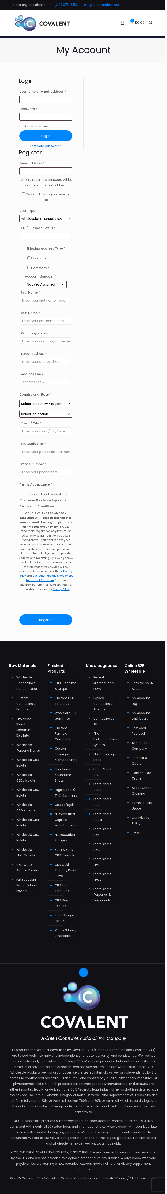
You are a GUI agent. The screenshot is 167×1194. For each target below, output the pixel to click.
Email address (38, 162)
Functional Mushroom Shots (63, 775)
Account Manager (40, 276)
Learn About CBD (102, 772)
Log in (45, 135)
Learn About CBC (102, 847)
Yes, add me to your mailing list (46, 197)
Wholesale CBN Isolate (27, 823)
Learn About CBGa (102, 817)
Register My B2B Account (143, 686)
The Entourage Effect (104, 757)
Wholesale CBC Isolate (27, 838)
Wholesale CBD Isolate (27, 763)
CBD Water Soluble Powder (27, 867)
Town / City (31, 423)
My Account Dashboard (141, 716)
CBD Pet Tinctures (62, 888)
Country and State (35, 394)
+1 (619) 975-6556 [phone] (64, 5)
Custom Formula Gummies (62, 733)
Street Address (34, 353)
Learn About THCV (102, 877)
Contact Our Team (141, 776)
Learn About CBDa (102, 787)
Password (35, 108)
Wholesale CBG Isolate (27, 793)
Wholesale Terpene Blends (28, 748)
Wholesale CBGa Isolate (26, 808)
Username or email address (45, 91)
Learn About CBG (102, 802)
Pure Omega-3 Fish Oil (66, 918)
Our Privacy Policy (140, 821)
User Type (28, 211)
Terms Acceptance (35, 484)
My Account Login (141, 701)
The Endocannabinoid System (105, 739)
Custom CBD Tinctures (64, 701)
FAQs (135, 833)
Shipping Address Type (46, 248)
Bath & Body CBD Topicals (65, 852)
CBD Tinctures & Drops (65, 686)
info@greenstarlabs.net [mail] (101, 5)
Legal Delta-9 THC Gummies (66, 793)
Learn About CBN (102, 832)
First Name (30, 292)
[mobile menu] (107, 22)
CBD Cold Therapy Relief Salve (66, 870)
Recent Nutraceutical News (103, 683)
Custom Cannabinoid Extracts (26, 703)
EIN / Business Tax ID (38, 228)
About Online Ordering (142, 791)
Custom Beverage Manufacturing (66, 754)
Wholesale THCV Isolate (25, 852)
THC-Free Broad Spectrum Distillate (24, 727)
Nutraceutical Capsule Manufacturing (66, 820)
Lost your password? (45, 146)
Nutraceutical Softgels (65, 838)
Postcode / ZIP (33, 444)
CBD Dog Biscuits (61, 903)
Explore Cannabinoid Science (103, 703)
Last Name (30, 313)
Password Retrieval (139, 731)
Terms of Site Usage (142, 806)
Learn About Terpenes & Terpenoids (102, 894)
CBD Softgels (64, 805)
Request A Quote (139, 761)
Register (46, 620)
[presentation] (46, 603)
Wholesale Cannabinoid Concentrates (27, 683)
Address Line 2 (33, 374)
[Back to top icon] (83, 972)
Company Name (34, 333)
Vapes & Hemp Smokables (66, 933)
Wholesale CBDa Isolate (25, 778)
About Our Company (139, 746)
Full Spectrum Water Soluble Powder (26, 885)
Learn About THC (102, 862)
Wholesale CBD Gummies (66, 716)
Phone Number (34, 464)
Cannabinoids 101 (103, 721)
